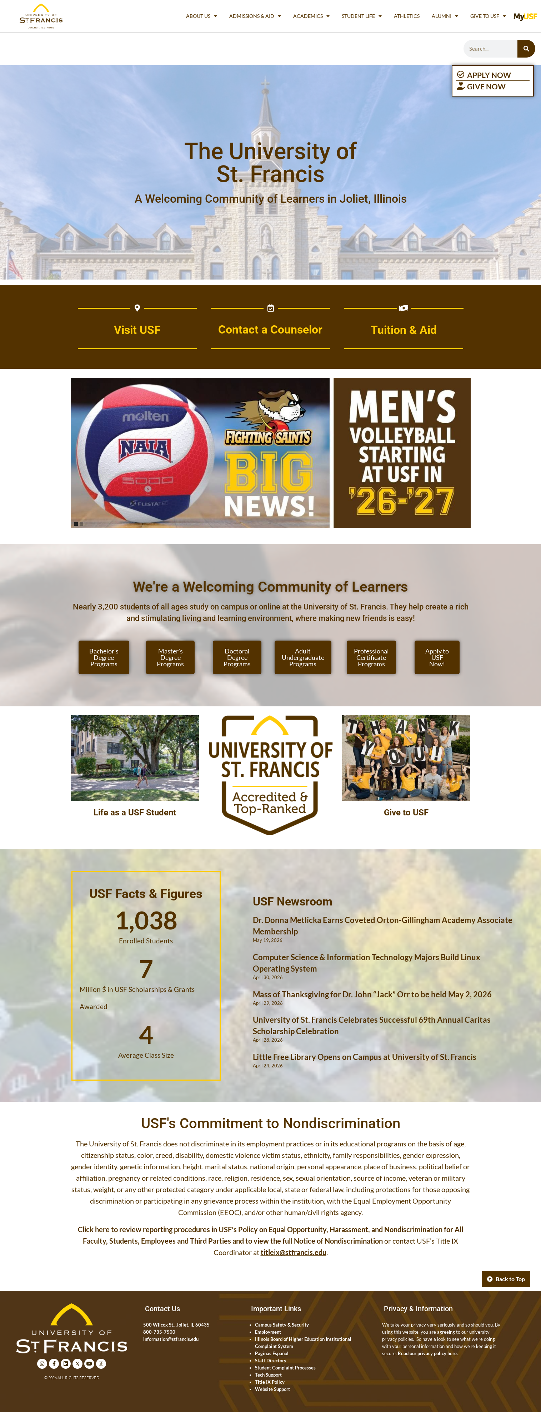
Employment (268, 1332)
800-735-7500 (159, 1332)
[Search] (526, 49)
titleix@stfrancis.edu (293, 1252)
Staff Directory (270, 1360)
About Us (201, 16)
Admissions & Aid (255, 16)
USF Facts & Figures (145, 893)
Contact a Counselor (270, 329)
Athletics (407, 16)
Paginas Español (272, 1353)
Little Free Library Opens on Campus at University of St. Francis (364, 1057)
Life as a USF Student (135, 813)
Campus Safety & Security (282, 1325)
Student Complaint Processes (285, 1368)
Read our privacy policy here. (428, 1353)
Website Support (272, 1389)
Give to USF (488, 16)
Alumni (445, 16)
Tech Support (268, 1375)
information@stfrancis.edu (171, 1339)
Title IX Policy (270, 1382)
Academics (311, 16)
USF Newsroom (292, 901)
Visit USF (137, 330)
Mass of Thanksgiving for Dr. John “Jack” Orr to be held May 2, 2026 (372, 994)
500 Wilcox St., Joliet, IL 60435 (176, 1325)
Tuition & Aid (404, 330)
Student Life (362, 16)
